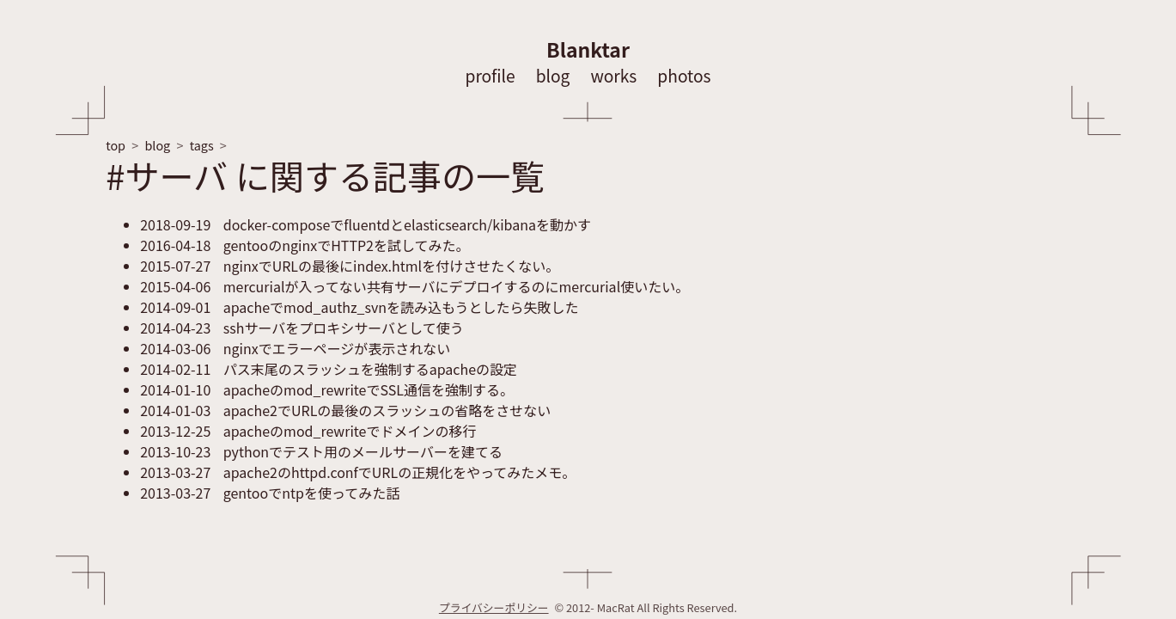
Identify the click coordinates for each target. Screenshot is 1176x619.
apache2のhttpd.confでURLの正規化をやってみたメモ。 (358, 472)
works (613, 76)
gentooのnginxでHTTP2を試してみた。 (304, 245)
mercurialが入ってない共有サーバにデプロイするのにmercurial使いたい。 (414, 286)
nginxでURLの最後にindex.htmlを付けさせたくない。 (349, 265)
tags (202, 145)
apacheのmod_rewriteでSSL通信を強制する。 (327, 389)
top (115, 145)
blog (553, 76)
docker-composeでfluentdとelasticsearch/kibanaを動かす (365, 224)
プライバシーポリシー (494, 607)
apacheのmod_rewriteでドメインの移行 (308, 430)
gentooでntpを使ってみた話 (269, 492)
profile (490, 76)
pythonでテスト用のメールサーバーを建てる (321, 451)
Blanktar (588, 49)
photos (683, 76)
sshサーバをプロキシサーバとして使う (301, 327)
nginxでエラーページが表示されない (295, 348)
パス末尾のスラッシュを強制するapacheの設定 (328, 369)
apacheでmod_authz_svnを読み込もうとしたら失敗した (359, 307)
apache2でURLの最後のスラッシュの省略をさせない (345, 410)
